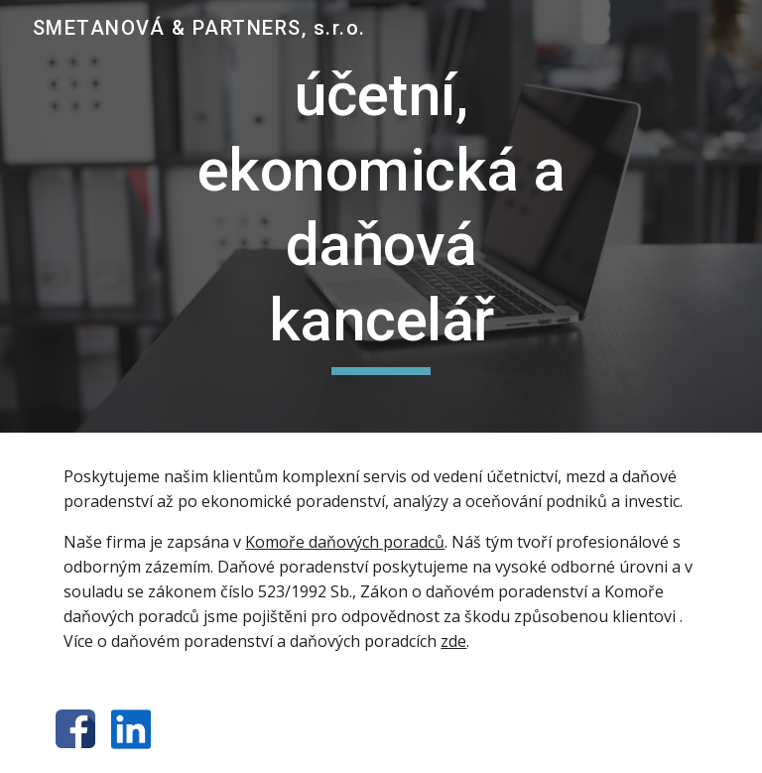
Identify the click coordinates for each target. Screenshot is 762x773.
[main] (380, 216)
